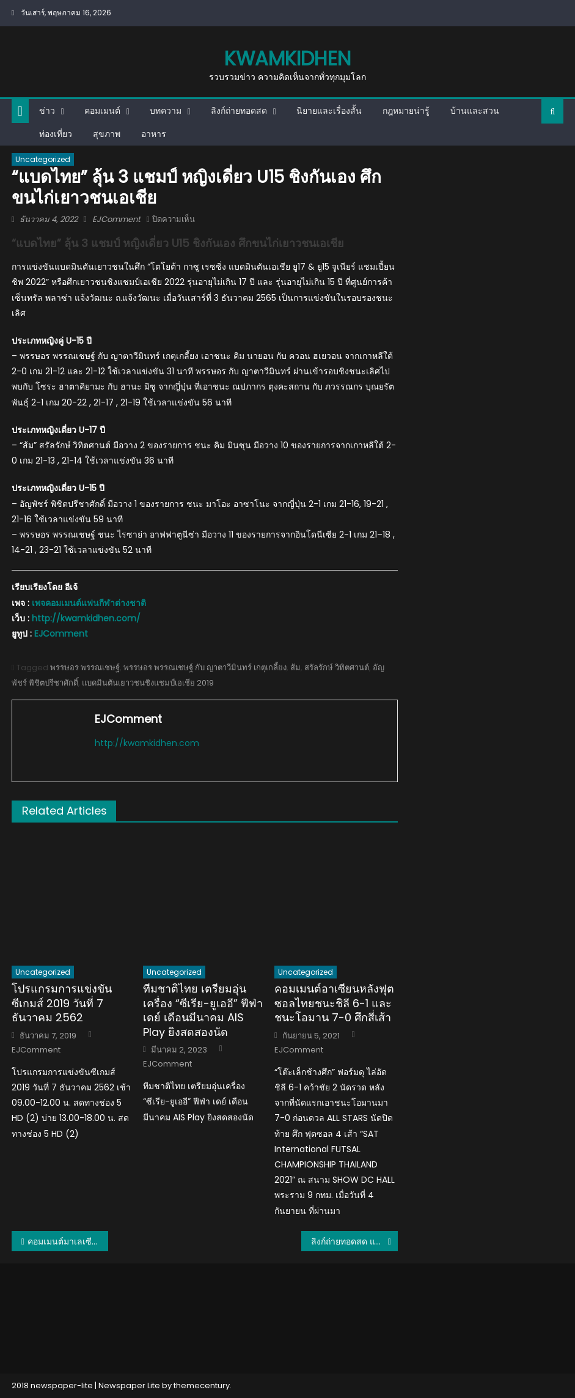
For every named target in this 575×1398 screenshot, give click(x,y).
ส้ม (295, 667)
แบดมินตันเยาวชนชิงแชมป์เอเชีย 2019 (148, 683)
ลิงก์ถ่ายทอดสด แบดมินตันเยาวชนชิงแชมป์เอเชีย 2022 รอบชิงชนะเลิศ (354, 1241)
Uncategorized (42, 159)
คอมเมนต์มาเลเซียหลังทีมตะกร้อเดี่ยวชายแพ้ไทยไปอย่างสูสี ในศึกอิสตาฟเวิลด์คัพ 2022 (67, 1241)
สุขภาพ (106, 134)
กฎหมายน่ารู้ (406, 111)
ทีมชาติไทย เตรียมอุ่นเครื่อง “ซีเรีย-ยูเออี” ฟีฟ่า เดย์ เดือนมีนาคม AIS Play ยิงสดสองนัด (203, 1010)
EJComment (116, 219)
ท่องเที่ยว (55, 134)
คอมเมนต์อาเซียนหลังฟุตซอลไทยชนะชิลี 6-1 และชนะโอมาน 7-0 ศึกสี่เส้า (334, 1003)
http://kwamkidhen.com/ (86, 618)
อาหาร (153, 134)
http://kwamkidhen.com (147, 743)
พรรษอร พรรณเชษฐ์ (85, 667)
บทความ (165, 111)
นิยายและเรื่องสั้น (329, 111)
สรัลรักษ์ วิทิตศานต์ (336, 667)
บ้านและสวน (474, 111)
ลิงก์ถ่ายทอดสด (239, 111)
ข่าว (47, 111)
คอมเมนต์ (102, 111)
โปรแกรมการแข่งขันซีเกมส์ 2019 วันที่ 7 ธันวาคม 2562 (62, 1003)
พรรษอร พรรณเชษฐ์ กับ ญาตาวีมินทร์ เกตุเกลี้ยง (205, 667)
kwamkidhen (287, 58)
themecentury (202, 1385)
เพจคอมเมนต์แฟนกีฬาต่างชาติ (89, 603)
